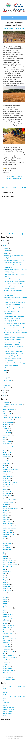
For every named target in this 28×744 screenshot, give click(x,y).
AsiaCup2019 (7, 433)
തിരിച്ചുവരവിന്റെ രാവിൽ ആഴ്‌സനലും (14, 316)
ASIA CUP (6, 430)
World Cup (6, 673)
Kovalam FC (7, 571)
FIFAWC (5, 489)
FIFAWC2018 (7, 491)
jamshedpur (7, 549)
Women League (7, 668)
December (7, 388)
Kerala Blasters (8, 560)
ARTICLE (6, 428)
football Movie (7, 495)
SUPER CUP (6, 647)
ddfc (4, 465)
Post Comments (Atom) (16, 234)
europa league (7, 476)
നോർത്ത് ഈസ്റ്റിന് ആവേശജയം (13, 290)
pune (4, 612)
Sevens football (7, 713)
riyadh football (7, 619)
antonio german (8, 422)
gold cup (6, 504)
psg (4, 610)
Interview (6, 536)
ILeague (5, 517)
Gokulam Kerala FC (9, 500)
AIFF (4, 415)
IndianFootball (7, 532)
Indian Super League (9, 528)
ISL (4, 539)
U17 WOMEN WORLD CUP (10, 655)
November (7, 385)
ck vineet (6, 454)
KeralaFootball (7, 567)
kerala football (7, 562)
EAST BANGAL (7, 472)
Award (5, 437)
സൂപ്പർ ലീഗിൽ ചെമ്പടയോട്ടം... (12, 279)
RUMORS (6, 621)
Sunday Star (6, 642)
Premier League (8, 608)
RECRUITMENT (8, 711)
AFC (4, 407)
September (7, 380)
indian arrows (7, 523)
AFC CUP (6, 411)
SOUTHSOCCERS (8, 634)
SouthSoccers (19, 736)
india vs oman (7, 521)
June (5, 372)
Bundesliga (6, 443)
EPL (4, 474)
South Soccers (7, 632)
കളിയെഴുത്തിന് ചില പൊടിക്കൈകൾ (14, 337)
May (5, 370)
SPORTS (5, 636)
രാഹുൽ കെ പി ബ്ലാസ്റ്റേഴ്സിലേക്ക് (13, 339)
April (6, 367)
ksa (4, 575)
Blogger (17, 738)
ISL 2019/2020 (7, 543)
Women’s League (8, 670)
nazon (5, 597)
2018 (4, 243)
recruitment (7, 616)
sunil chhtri (7, 645)
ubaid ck (5, 660)
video (5, 664)
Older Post (23, 187)
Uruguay (5, 662)
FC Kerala (6, 478)
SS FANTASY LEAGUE (9, 638)
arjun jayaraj (7, 424)
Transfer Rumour (8, 651)
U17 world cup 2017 (9, 657)
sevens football (7, 627)
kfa (4, 569)
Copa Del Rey (7, 463)
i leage (5, 510)
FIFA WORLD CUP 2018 (10, 482)
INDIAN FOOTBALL (9, 707)
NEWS (5, 601)
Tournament (7, 649)
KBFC (5, 556)
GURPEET (6, 506)
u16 (4, 653)
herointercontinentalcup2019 (12, 508)
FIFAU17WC (6, 487)
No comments (17, 178)
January (6, 248)
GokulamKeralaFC (8, 502)
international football (9, 534)
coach (5, 459)
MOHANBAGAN (7, 595)
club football (7, 456)
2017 (4, 240)
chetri (5, 450)
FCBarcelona (7, 480)
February (7, 250)
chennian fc (7, 448)
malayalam (6, 584)
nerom (5, 599)
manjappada (7, 586)
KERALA (14, 176)
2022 (4, 395)
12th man (6, 402)
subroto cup (7, 640)
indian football (7, 526)
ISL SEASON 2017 (8, 547)
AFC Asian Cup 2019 (9, 409)
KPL (4, 573)
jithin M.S (6, 552)
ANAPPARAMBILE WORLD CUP (12, 418)
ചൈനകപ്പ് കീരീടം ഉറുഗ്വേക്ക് (12, 356)
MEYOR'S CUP (7, 590)
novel (5, 603)
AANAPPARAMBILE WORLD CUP (12, 405)
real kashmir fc (8, 614)
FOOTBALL (6, 493)
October (6, 383)
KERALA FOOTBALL (9, 709)
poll (4, 606)
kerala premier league (10, 564)
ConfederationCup (8, 461)
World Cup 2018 (8, 675)
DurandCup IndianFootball (11, 469)
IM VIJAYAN (6, 519)
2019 (4, 245)
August (6, 377)
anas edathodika (8, 420)
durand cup (6, 467)
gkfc (4, 498)
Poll (4, 694)
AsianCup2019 (7, 435)
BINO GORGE (7, 441)
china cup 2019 (7, 452)
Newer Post (4, 187)
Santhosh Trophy (8, 625)
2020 (4, 390)
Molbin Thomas (19, 28)
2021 (4, 393)
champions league (8, 446)
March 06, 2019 (8, 28)
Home (14, 187)
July (5, 375)
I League (5, 513)
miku (5, 593)
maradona (6, 588)
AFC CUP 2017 (7, 413)
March (6, 253)
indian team (7, 530)
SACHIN (5, 623)
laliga (5, 577)
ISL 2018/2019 (7, 541)
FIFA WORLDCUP (8, 485)
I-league (5, 515)
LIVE (4, 582)
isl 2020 (5, 545)
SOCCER (5, 629)
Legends (5, 580)
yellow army (7, 677)
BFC (4, 439)
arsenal (5, 426)
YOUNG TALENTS (8, 679)
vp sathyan (6, 666)
